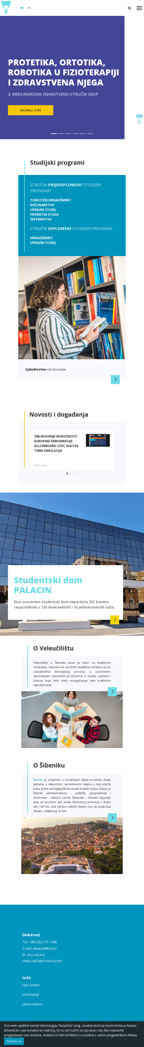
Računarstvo (42, 205)
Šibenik (38, 780)
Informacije (30, 994)
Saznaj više (30, 110)
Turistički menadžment (50, 200)
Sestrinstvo (41, 219)
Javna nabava (32, 1004)
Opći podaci (31, 985)
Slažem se (14, 1041)
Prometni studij (44, 214)
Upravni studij (43, 210)
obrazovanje (45, 369)
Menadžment (41, 238)
